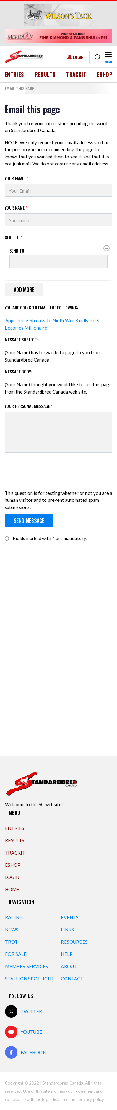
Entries (14, 74)
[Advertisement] (59, 645)
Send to (13, 237)
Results (45, 74)
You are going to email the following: (41, 307)
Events (70, 917)
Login (78, 57)
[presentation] (52, 472)
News (11, 929)
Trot (11, 942)
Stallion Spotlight (29, 978)
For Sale (16, 954)
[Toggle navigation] (108, 57)
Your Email (16, 178)
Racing (14, 917)
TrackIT (76, 74)
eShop (104, 74)
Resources (74, 942)
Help (67, 954)
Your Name (16, 207)
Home (12, 889)
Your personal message (29, 406)
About (69, 966)
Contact (72, 978)
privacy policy (91, 1099)
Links (67, 929)
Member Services (26, 966)
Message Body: (18, 371)
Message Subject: (21, 339)
